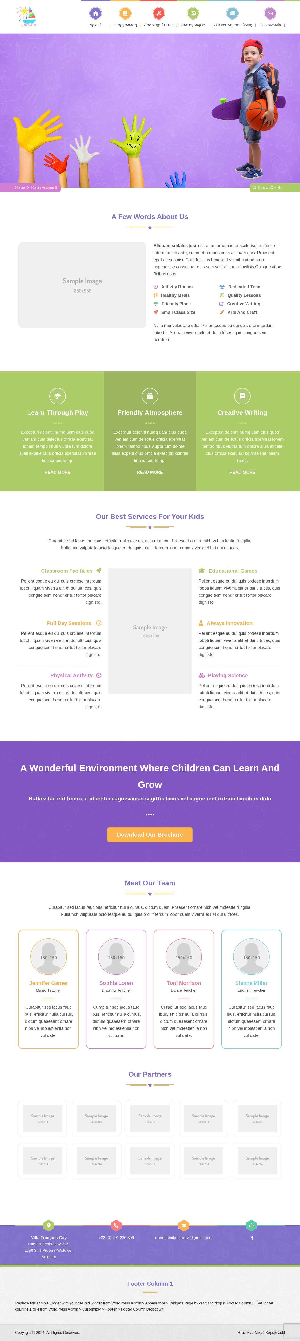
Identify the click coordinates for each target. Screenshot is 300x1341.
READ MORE (58, 472)
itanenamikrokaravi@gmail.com (184, 1237)
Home (20, 188)
